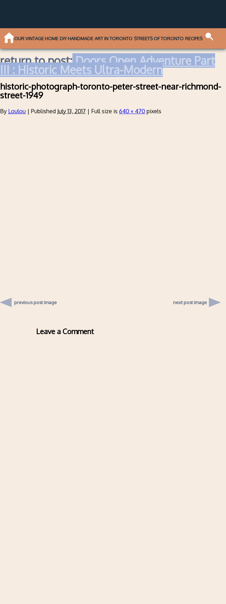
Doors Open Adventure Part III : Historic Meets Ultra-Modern (107, 65)
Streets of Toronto (159, 38)
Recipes (193, 38)
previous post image (35, 300)
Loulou (17, 111)
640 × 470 (132, 111)
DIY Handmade (76, 38)
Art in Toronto (113, 38)
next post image (190, 302)
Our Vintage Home (36, 38)
